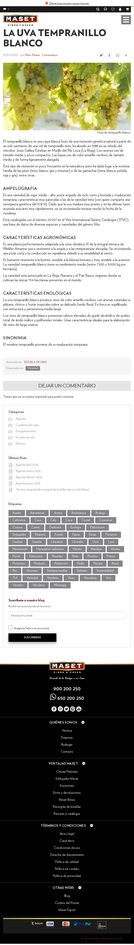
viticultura (39, 585)
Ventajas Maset (67, 763)
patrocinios (36, 556)
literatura (57, 541)
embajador (19, 534)
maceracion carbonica (50, 548)
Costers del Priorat (67, 902)
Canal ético (66, 840)
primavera (19, 563)
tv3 (15, 577)
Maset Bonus (67, 799)
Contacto (67, 751)
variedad (33, 368)
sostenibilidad (105, 570)
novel (16, 556)
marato (77, 548)
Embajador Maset (67, 778)
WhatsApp (60, 585)
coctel (86, 520)
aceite (17, 512)
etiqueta (40, 534)
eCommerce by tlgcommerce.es (101, 938)
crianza (17, 527)
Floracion (111, 534)
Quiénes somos (67, 722)
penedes (57, 556)
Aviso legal (67, 833)
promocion (61, 563)
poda (75, 556)
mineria (115, 548)
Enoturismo (67, 785)
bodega (100, 512)
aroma (58, 512)
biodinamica (78, 512)
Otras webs (67, 887)
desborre (55, 527)
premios (92, 556)
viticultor (18, 585)
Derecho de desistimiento (67, 854)
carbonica (19, 520)
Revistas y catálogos (67, 813)
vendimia (52, 577)
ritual (115, 563)
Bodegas (67, 744)
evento (59, 534)
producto (39, 563)
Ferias (92, 534)
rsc (15, 570)
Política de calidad (67, 861)
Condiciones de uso (67, 847)
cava (69, 520)
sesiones (32, 570)
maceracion (20, 548)
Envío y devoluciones (67, 792)
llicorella (77, 541)
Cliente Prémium (67, 771)
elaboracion (97, 527)
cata (53, 520)
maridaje (96, 548)
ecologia (75, 527)
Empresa (67, 737)
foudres (18, 541)
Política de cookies (67, 868)
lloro (95, 541)
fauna (76, 534)
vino (108, 577)
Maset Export (67, 909)
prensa (111, 556)
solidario (82, 570)
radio (80, 563)
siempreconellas (57, 570)
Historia (67, 730)
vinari (71, 577)
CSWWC (35, 527)
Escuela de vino (35, 362)
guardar (37, 541)
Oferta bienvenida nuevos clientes (69, 3)
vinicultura (90, 577)
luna (111, 541)
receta (98, 563)
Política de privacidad (37, 628)
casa (38, 520)
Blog (67, 895)
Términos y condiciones (67, 825)
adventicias (37, 512)
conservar (105, 520)
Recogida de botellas (67, 806)
